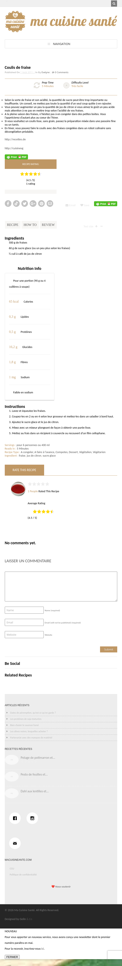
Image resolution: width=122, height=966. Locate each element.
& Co (29, 919)
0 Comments (61, 72)
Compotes (62, 452)
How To (30, 225)
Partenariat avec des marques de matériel (31, 737)
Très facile (77, 86)
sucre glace (49, 455)
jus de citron (34, 455)
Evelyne (46, 72)
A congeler (27, 452)
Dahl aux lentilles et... (35, 791)
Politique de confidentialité (23, 874)
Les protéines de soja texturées (25, 719)
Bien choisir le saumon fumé (24, 725)
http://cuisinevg (14, 148)
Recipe (12, 225)
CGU (12, 868)
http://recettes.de (15, 139)
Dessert (73, 452)
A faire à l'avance (44, 452)
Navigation (61, 44)
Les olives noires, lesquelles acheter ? (29, 731)
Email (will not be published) (63, 622)
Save (84, 205)
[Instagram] (33, 818)
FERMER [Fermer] (12, 957)
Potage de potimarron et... (38, 758)
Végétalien (85, 452)
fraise (22, 455)
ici (42, 948)
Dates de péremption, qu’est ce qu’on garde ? (33, 712)
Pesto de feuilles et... (34, 774)
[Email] (16, 843)
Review (48, 225)
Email (70, 205)
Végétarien (99, 452)
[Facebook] (16, 818)
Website (48, 635)
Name (52, 610)
